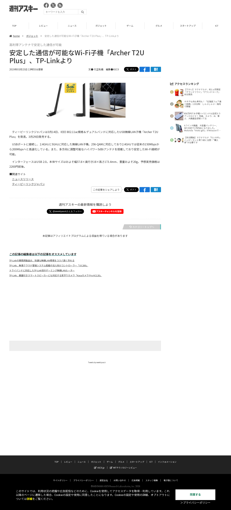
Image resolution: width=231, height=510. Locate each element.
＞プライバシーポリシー (195, 502)
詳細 (29, 499)
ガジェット (101, 25)
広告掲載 (136, 477)
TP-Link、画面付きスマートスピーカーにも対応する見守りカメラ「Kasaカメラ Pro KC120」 (55, 275)
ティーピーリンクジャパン (28, 184)
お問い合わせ (120, 477)
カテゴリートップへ (141, 227)
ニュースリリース (23, 179)
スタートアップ (188, 25)
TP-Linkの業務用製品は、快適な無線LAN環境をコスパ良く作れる (41, 260)
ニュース (72, 25)
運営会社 (104, 477)
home (14, 36)
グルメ (158, 25)
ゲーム (130, 25)
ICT (151, 458)
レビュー (43, 25)
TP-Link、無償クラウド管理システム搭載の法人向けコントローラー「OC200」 (48, 265)
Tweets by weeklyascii (97, 362)
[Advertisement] (159, 9)
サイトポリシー (60, 477)
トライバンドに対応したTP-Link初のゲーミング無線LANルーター (42, 270)
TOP (14, 25)
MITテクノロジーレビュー (123, 464)
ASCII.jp (99, 464)
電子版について (171, 477)
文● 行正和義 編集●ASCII (103, 69)
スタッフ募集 (152, 477)
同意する (195, 494)
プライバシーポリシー (83, 477)
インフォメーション (167, 458)
